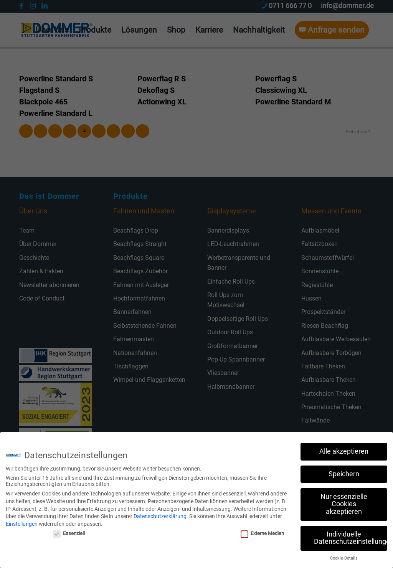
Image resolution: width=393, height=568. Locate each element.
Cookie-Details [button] (344, 555)
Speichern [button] (344, 472)
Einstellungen (22, 521)
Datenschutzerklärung (160, 514)
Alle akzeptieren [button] (343, 449)
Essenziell (69, 531)
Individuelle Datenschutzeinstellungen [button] (350, 535)
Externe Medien (262, 531)
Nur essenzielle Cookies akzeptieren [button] (343, 501)
